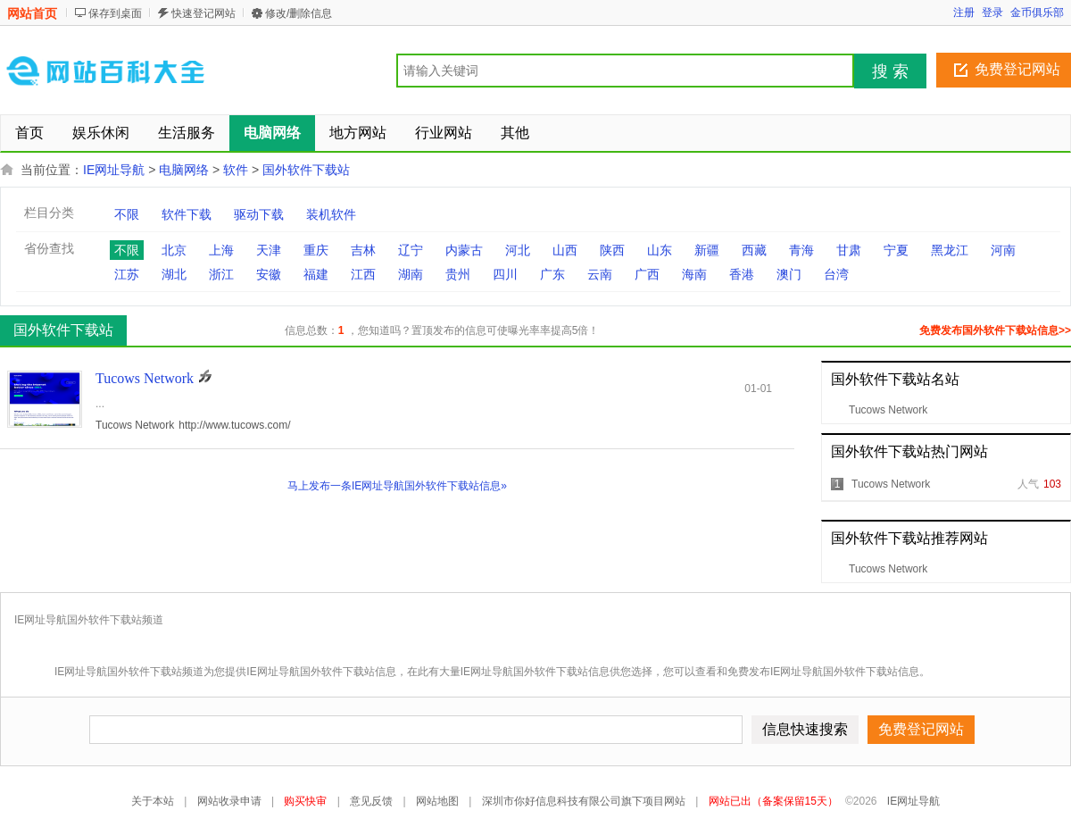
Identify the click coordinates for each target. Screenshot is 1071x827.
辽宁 (410, 250)
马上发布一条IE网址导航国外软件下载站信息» (397, 486)
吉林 (363, 250)
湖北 (174, 274)
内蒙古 (464, 250)
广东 (552, 274)
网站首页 (32, 13)
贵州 (457, 274)
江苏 (126, 274)
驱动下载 (259, 214)
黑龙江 (949, 250)
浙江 (221, 274)
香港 (741, 274)
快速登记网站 (203, 13)
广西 (647, 274)
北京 (174, 250)
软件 (235, 170)
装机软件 (331, 214)
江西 (363, 274)
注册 (964, 12)
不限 (126, 214)
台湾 (836, 274)
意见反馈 (371, 801)
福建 (315, 274)
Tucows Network (888, 410)
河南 (1003, 250)
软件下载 (187, 214)
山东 (659, 250)
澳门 (788, 274)
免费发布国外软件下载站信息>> (995, 330)
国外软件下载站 (306, 170)
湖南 (410, 274)
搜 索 (890, 71)
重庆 (315, 250)
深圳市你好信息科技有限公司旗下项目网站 (583, 801)
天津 (268, 250)
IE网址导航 (114, 170)
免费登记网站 (1017, 69)
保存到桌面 (115, 13)
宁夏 (896, 250)
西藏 (754, 250)
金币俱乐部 (1037, 12)
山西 (564, 250)
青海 (801, 250)
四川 (505, 274)
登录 (992, 12)
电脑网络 (184, 170)
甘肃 (848, 250)
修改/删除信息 (298, 13)
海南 (694, 274)
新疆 (706, 250)
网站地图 (437, 801)
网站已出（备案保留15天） (773, 801)
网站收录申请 (229, 801)
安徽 (268, 274)
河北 (517, 250)
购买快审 (305, 801)
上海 (221, 250)
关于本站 (152, 801)
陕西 (612, 250)
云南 (599, 274)
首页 (29, 132)
